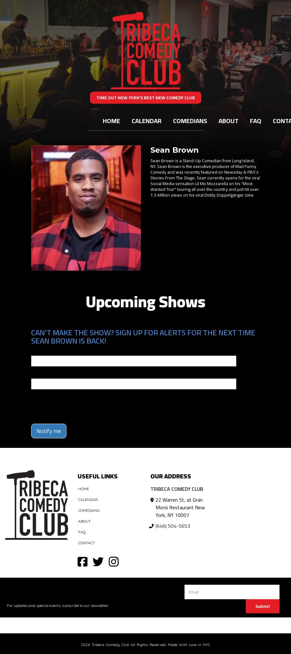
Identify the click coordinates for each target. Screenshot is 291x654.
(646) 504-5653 (173, 526)
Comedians (190, 121)
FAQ (255, 121)
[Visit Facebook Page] (82, 561)
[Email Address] (232, 592)
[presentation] (68, 403)
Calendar (147, 121)
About (228, 121)
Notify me (49, 431)
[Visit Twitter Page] (98, 561)
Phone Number (46, 374)
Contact (86, 542)
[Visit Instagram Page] (114, 561)
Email (37, 351)
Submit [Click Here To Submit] (262, 606)
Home (111, 121)
